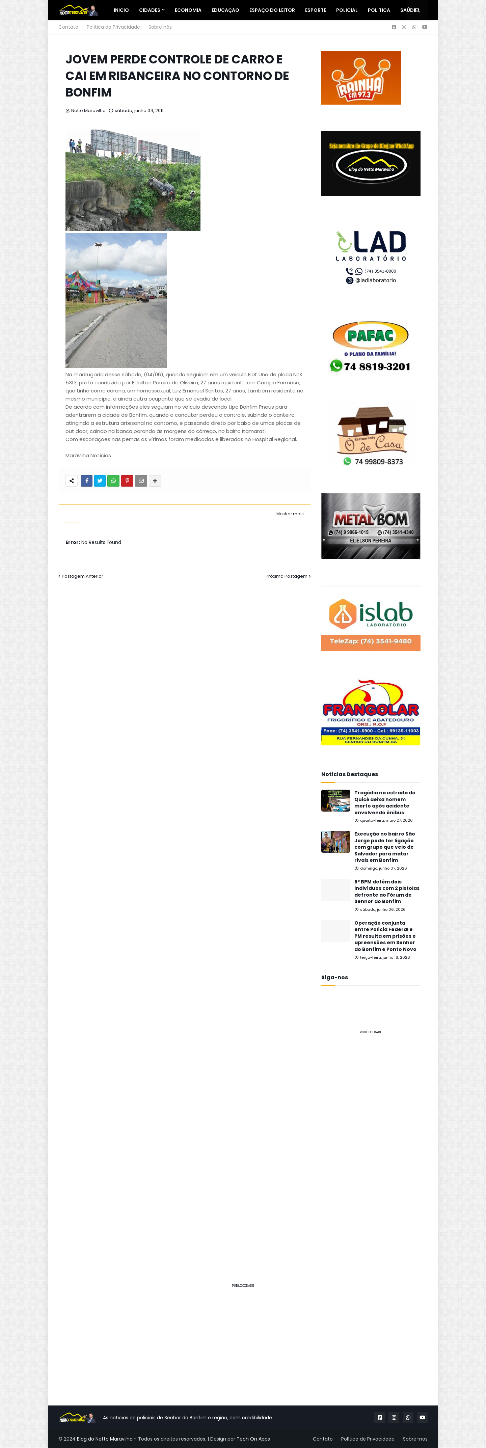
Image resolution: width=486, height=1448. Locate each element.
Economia (188, 10)
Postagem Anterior (82, 576)
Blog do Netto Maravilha (105, 1439)
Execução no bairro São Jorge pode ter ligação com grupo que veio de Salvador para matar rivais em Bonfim (384, 847)
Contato (68, 27)
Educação (225, 10)
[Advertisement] (371, 1141)
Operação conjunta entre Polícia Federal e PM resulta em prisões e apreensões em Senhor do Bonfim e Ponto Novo (385, 936)
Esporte (315, 10)
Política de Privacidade (113, 27)
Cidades (149, 10)
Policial (347, 10)
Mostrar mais (290, 514)
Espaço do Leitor (272, 10)
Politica (379, 10)
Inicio (121, 10)
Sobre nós (160, 27)
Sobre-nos (415, 1439)
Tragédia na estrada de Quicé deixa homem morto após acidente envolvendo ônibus (384, 803)
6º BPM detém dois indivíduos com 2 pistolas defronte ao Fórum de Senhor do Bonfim (387, 892)
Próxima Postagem (286, 576)
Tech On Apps (253, 1439)
